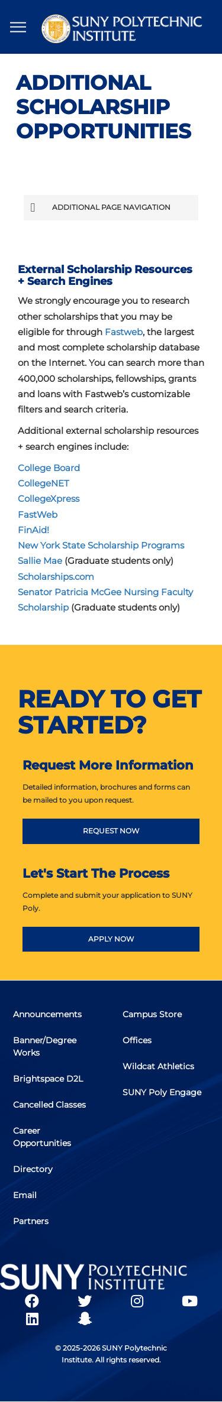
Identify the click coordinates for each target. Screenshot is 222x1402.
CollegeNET (43, 483)
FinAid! (33, 530)
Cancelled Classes (49, 1104)
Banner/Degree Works (44, 1046)
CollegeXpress (48, 498)
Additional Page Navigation (100, 207)
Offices (137, 1040)
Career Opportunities (42, 1136)
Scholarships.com (56, 576)
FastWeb (37, 514)
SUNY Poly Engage (162, 1092)
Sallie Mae (40, 560)
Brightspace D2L (48, 1078)
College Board (49, 467)
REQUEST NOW (111, 830)
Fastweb (124, 331)
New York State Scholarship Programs (101, 545)
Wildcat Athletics (158, 1066)
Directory (33, 1169)
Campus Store (152, 1014)
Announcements (47, 1014)
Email (25, 1195)
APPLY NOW (111, 938)
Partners (31, 1221)
